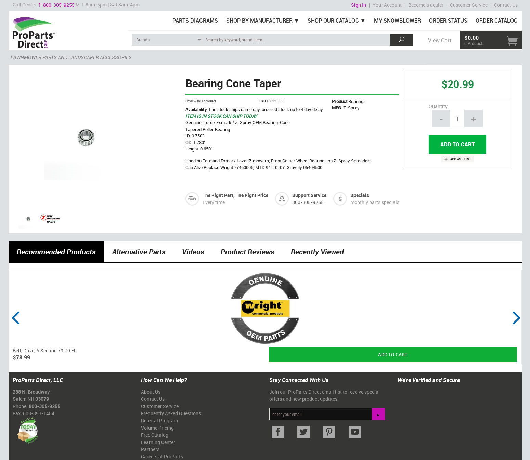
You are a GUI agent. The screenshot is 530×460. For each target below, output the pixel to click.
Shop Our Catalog (333, 20)
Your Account (387, 5)
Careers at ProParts (162, 456)
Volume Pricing (157, 427)
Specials (359, 195)
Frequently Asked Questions (171, 413)
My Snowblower (397, 20)
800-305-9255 (308, 202)
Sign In (358, 5)
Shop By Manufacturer (259, 20)
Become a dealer (425, 5)
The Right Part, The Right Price (235, 195)
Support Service (309, 195)
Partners (150, 449)
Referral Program (159, 420)
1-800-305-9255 (56, 5)
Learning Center (158, 442)
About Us (150, 392)
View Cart (439, 40)
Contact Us (506, 5)
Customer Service (469, 5)
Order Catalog (497, 20)
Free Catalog (154, 435)
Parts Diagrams (195, 20)
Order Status (448, 20)
